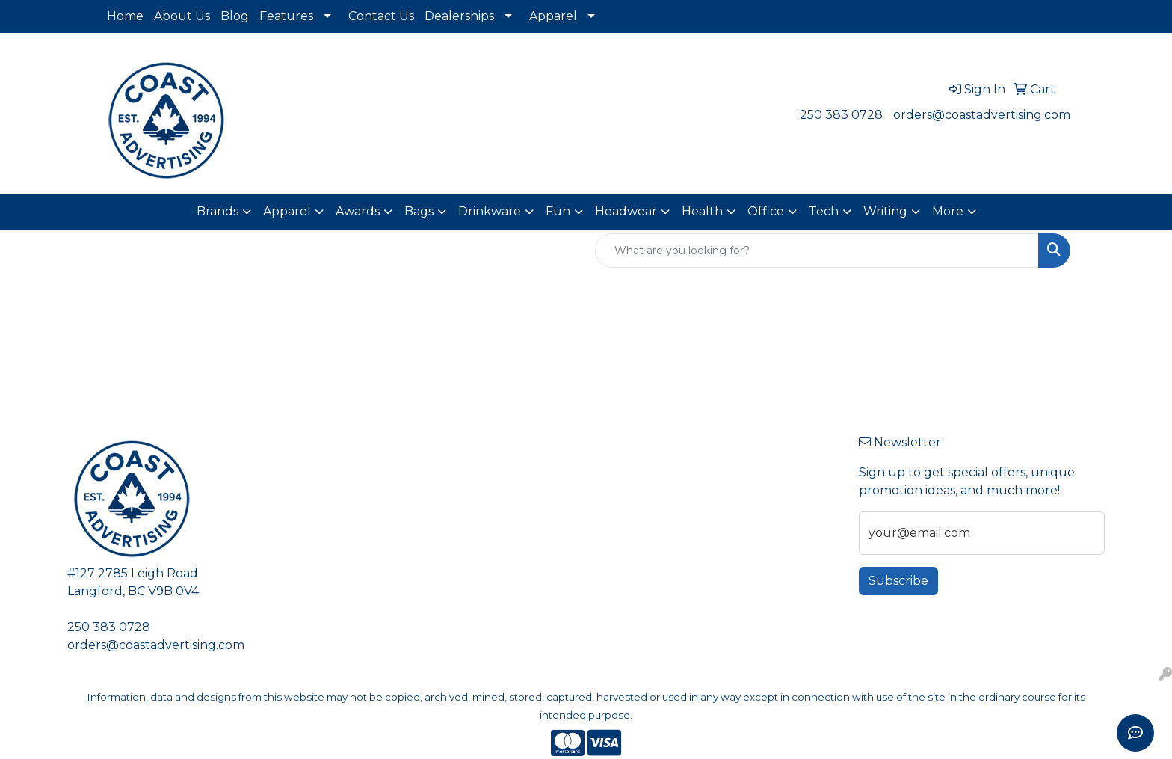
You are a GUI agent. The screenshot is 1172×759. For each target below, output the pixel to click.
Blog (234, 16)
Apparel (553, 16)
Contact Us (381, 16)
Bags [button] (419, 211)
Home (125, 16)
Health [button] (702, 211)
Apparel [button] (287, 211)
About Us (182, 16)
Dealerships (459, 16)
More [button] (947, 211)
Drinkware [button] (489, 211)
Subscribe (898, 581)
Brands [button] (217, 211)
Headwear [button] (626, 211)
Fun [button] (558, 211)
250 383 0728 (841, 115)
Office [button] (765, 211)
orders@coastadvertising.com (981, 115)
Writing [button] (885, 211)
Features (286, 16)
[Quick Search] (817, 250)
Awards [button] (358, 211)
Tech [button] (824, 211)
